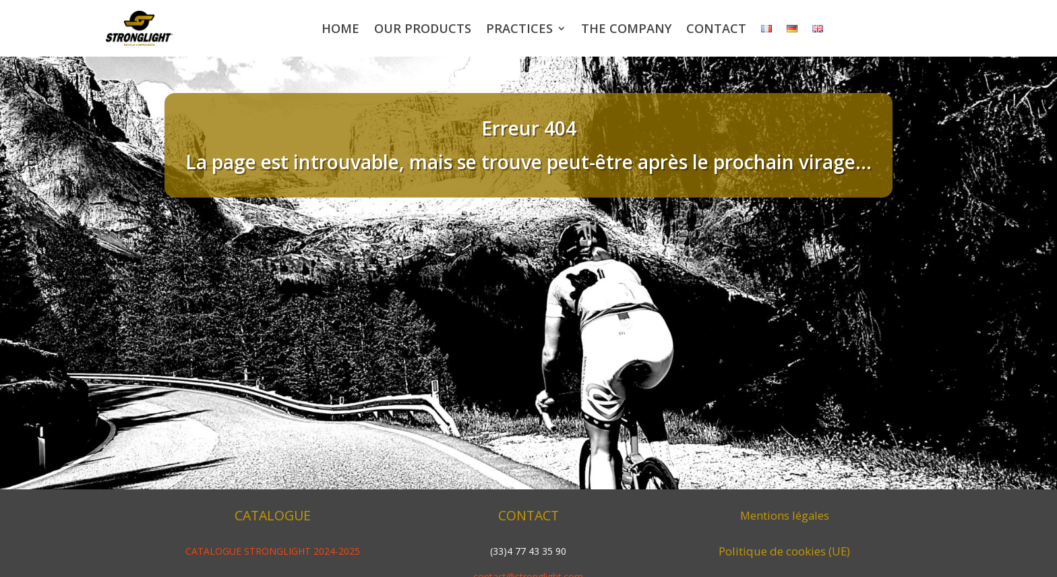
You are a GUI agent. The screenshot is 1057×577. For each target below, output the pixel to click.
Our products (422, 28)
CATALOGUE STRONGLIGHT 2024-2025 (272, 551)
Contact (716, 28)
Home (340, 28)
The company (626, 28)
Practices (519, 28)
